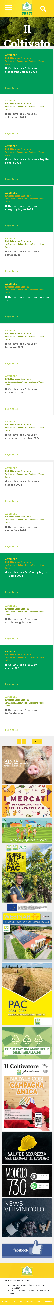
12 (34, 741)
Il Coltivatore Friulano (18, 57)
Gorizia (25, 61)
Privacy (48, 1301)
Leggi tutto (11, 87)
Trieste (41, 61)
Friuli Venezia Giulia (13, 61)
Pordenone (33, 61)
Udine (7, 64)
